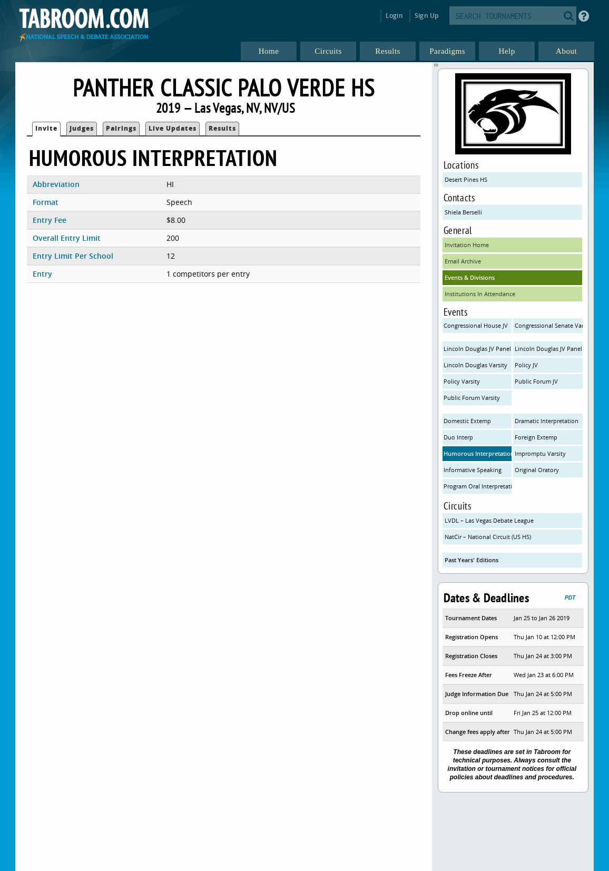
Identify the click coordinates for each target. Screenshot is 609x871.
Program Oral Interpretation (478, 486)
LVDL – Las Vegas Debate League (489, 520)
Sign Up (426, 15)
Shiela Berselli (463, 212)
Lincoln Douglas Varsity (475, 365)
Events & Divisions (470, 277)
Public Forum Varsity (472, 398)
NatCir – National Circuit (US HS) (488, 537)
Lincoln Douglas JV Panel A (478, 349)
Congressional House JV (476, 325)
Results (222, 128)
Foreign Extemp (536, 437)
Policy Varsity (462, 381)
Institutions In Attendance (480, 294)
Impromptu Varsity (540, 453)
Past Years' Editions (471, 560)
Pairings (121, 128)
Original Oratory (537, 470)
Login (394, 15)
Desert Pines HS (466, 179)
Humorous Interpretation (478, 453)
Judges (82, 128)
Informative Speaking (473, 470)
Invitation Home (467, 245)
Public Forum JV (536, 381)
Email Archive (463, 261)
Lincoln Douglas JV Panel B (549, 349)
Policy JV (526, 365)
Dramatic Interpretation (546, 421)
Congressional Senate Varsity (549, 325)
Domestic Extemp (467, 421)
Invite (46, 128)
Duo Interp (458, 437)
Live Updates (173, 128)
